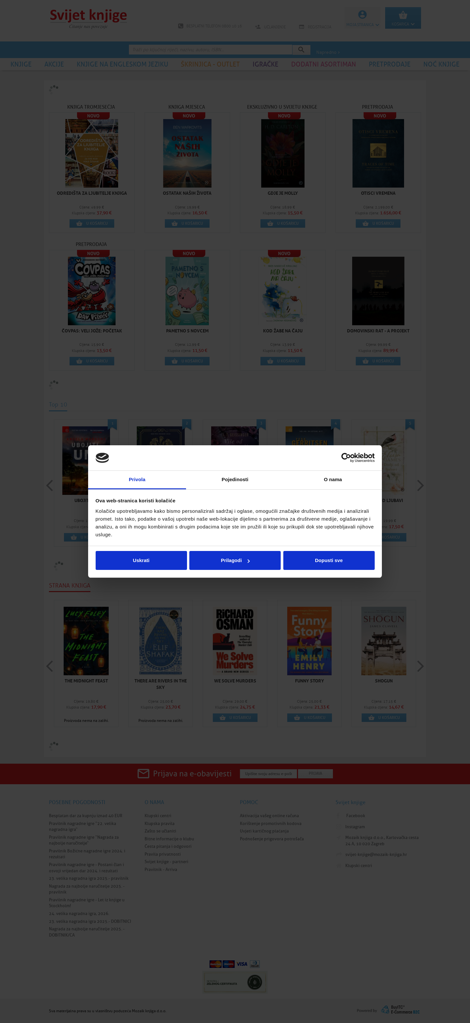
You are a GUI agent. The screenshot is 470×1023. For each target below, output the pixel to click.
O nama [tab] (333, 479)
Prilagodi (235, 560)
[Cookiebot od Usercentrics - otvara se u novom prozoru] (346, 458)
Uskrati (141, 560)
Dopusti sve (329, 560)
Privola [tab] (137, 479)
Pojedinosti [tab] (235, 479)
